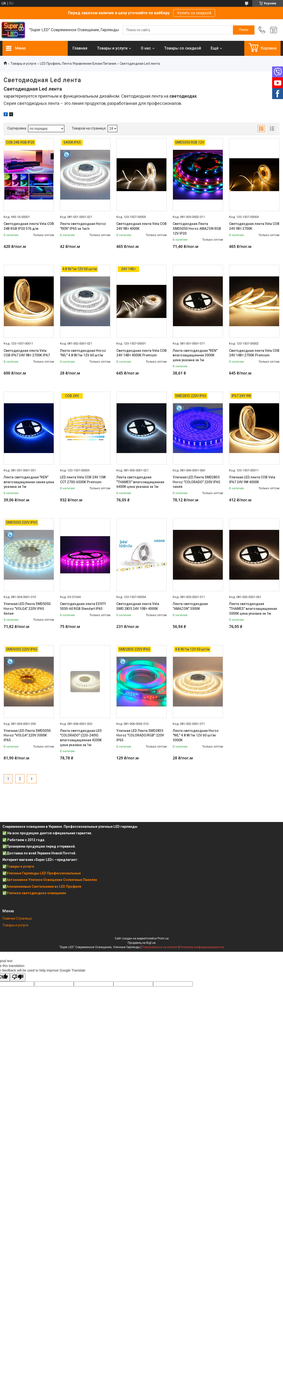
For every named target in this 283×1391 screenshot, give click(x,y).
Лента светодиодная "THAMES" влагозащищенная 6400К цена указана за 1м (140, 482)
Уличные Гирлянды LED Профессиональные (44, 873)
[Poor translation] (17, 977)
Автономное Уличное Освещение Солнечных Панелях (52, 880)
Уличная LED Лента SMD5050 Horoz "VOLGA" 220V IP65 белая (27, 608)
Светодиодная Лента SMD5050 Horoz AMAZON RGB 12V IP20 (197, 228)
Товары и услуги (112, 48)
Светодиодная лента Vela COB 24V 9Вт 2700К (254, 226)
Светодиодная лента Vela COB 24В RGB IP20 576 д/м (29, 226)
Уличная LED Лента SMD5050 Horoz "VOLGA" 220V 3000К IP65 (27, 735)
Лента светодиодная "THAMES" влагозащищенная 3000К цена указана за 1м (253, 608)
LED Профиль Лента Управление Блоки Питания (78, 63)
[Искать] (243, 30)
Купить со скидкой (194, 13)
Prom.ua (163, 938)
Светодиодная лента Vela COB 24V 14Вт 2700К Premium (254, 353)
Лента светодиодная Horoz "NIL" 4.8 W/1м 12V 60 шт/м (83, 353)
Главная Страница (17, 918)
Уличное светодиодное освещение (36, 893)
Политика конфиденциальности (202, 947)
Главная (80, 48)
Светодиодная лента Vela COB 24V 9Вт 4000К (141, 226)
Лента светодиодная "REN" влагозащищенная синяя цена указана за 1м (29, 482)
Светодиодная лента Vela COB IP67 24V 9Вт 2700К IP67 (27, 353)
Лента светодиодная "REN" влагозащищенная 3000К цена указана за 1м (195, 355)
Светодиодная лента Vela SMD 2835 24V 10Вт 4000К (137, 606)
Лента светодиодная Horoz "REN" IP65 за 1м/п (83, 226)
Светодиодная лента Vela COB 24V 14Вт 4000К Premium (141, 353)
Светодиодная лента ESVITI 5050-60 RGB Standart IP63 (83, 606)
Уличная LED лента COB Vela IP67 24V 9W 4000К (252, 479)
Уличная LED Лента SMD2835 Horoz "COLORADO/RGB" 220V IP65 (140, 735)
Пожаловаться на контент (160, 947)
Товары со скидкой (182, 48)
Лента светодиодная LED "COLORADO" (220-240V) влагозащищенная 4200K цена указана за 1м (81, 738)
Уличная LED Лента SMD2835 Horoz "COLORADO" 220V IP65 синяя (196, 482)
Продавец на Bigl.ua (142, 942)
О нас (146, 48)
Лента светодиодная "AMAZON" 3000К (190, 606)
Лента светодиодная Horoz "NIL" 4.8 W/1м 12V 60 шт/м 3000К (196, 735)
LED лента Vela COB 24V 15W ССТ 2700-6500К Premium (83, 479)
